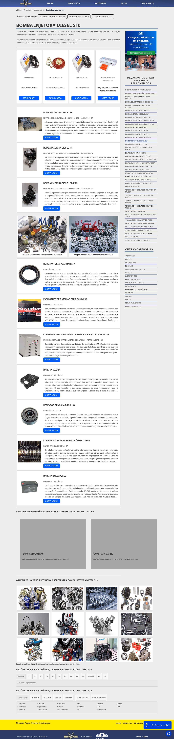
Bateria (128, 259)
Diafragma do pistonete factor (102, 16)
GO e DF (91, 676)
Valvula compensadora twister (79, 16)
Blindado (129, 266)
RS (65, 676)
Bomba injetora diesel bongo (137, 111)
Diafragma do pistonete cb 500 (138, 156)
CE (83, 676)
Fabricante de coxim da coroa (138, 176)
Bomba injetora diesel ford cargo (139, 121)
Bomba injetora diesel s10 (136, 141)
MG (35, 676)
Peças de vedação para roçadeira (139, 183)
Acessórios (130, 256)
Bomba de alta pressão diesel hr (139, 102)
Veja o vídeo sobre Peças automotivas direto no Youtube (45, 559)
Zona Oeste (47, 697)
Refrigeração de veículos (136, 289)
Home (118, 723)
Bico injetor (130, 263)
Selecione (21, 676)
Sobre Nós (127, 723)
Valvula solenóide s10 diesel (137, 240)
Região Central (22, 697)
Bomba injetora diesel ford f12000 (139, 124)
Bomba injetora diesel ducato (138, 117)
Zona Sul (58, 697)
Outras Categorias (139, 249)
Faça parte (148, 3)
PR (53, 676)
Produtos (100, 3)
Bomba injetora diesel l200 (136, 131)
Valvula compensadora (135, 211)
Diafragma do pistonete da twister (140, 163)
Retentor (129, 293)
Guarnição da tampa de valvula (138, 180)
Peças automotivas (133, 279)
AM (99, 676)
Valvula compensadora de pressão (140, 223)
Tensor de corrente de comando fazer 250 (139, 196)
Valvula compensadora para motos (140, 227)
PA (105, 676)
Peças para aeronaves (134, 283)
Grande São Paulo (82, 697)
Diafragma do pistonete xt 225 (138, 170)
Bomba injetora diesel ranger (138, 137)
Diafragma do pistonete (135, 153)
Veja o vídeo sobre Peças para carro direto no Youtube (115, 559)
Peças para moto (132, 187)
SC (59, 676)
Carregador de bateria (135, 269)
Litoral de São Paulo (99, 697)
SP (47, 676)
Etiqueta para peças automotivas (139, 173)
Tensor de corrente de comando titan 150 (139, 207)
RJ (29, 676)
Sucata (128, 300)
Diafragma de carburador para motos (138, 149)
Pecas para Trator (133, 306)
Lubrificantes (131, 276)
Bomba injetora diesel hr (136, 127)
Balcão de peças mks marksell (138, 90)
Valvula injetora (132, 237)
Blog (124, 3)
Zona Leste (68, 697)
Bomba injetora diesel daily (137, 114)
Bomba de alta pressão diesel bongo (140, 93)
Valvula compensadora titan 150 (138, 230)
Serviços (129, 296)
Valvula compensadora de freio (138, 220)
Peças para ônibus (133, 303)
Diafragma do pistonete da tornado (140, 160)
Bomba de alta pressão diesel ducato (137, 98)
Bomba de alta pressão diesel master (137, 106)
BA (77, 676)
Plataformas (130, 286)
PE (71, 676)
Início (50, 3)
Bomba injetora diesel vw (136, 144)
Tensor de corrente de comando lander (52, 16)
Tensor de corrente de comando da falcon (140, 191)
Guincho (128, 273)
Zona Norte (35, 697)
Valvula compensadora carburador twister (140, 216)
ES (41, 676)
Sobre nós (74, 3)
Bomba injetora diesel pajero (137, 134)
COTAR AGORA (29, 98)
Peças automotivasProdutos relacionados (141, 80)
